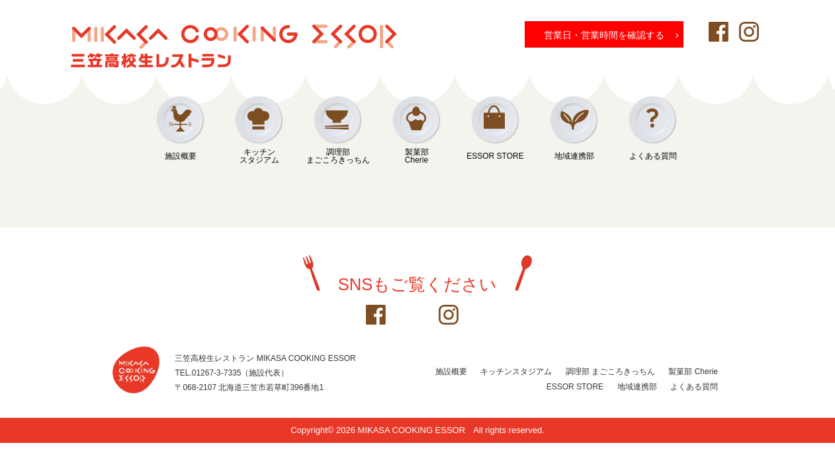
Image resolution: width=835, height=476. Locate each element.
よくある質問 (653, 156)
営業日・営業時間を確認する (611, 34)
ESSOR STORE (494, 156)
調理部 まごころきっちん (610, 371)
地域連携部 (574, 156)
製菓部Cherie (417, 156)
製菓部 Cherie (693, 371)
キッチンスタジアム (259, 156)
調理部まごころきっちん (338, 156)
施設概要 (181, 156)
